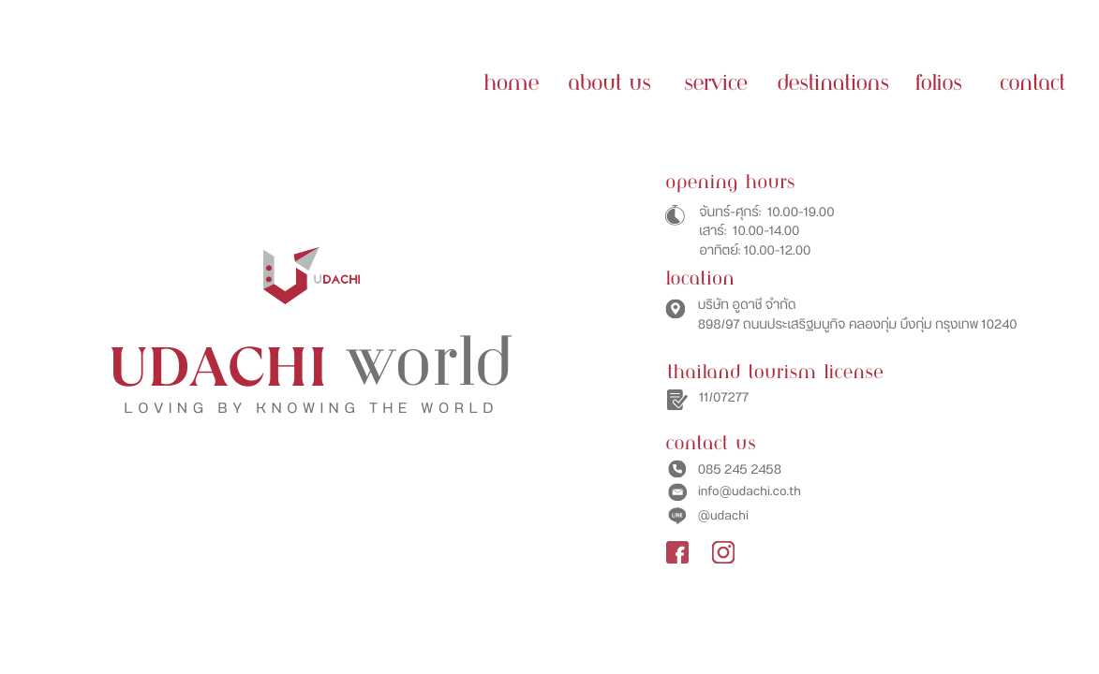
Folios (937, 84)
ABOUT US (609, 84)
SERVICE (715, 84)
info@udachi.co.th (749, 491)
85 (713, 470)
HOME (511, 84)
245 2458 (751, 470)
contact (1032, 84)
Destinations (832, 84)
